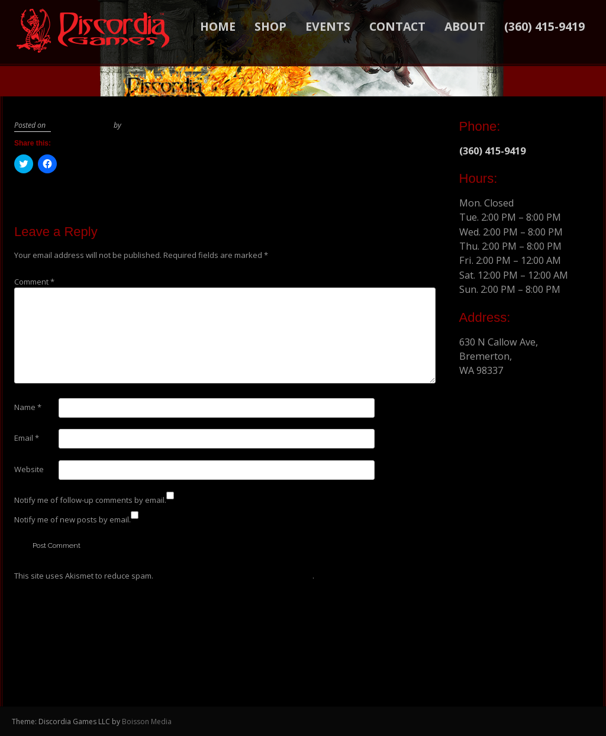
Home (218, 26)
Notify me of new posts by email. (72, 519)
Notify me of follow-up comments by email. (90, 500)
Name (27, 407)
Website (29, 469)
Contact (397, 26)
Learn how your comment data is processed (233, 575)
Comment (34, 281)
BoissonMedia (145, 125)
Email (26, 437)
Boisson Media (147, 721)
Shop (270, 26)
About (464, 26)
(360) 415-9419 (544, 26)
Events (327, 26)
